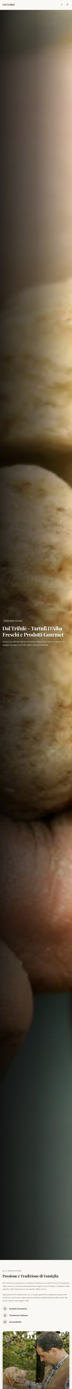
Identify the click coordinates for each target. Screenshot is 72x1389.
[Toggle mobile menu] (67, 4)
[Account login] (62, 4)
